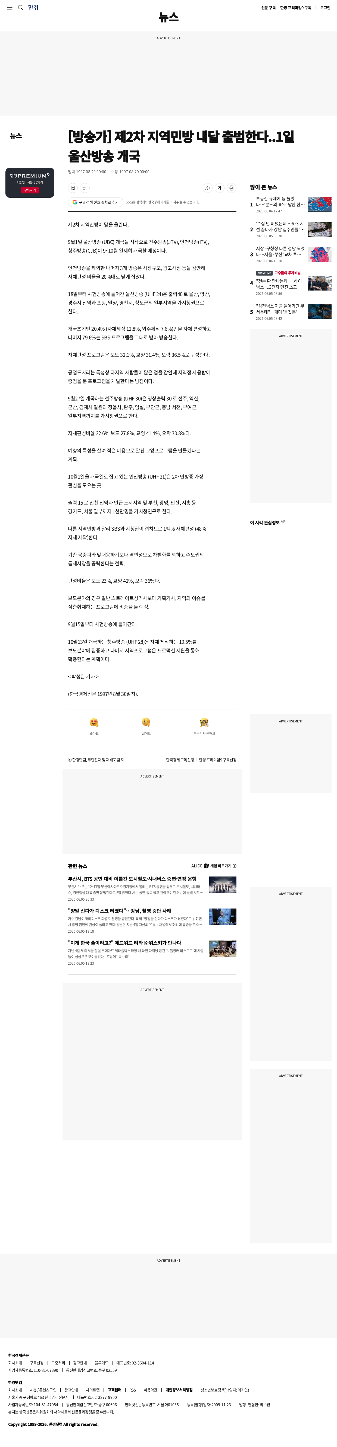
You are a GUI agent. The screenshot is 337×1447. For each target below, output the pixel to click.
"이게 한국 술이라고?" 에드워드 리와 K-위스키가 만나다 (124, 942)
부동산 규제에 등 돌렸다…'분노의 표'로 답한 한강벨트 (280, 204)
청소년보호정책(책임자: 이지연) (225, 1389)
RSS (132, 1389)
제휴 (33, 1389)
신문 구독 (268, 7)
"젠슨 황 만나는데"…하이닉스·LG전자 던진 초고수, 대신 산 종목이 (279, 287)
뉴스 (15, 135)
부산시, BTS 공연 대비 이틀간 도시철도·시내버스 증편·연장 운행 (132, 878)
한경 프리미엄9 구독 (295, 7)
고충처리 (58, 1362)
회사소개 (15, 1362)
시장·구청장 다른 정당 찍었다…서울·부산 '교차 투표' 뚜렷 (280, 254)
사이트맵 (92, 1389)
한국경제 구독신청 (180, 759)
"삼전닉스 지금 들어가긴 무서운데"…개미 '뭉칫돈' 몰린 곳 (280, 311)
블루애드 (101, 1362)
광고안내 (80, 1362)
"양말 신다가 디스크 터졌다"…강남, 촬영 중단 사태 (119, 910)
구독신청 (36, 1362)
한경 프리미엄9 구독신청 (217, 759)
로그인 (325, 7)
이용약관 (150, 1389)
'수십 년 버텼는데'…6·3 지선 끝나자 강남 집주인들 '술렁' (280, 229)
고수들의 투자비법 (278, 272)
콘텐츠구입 (47, 1389)
